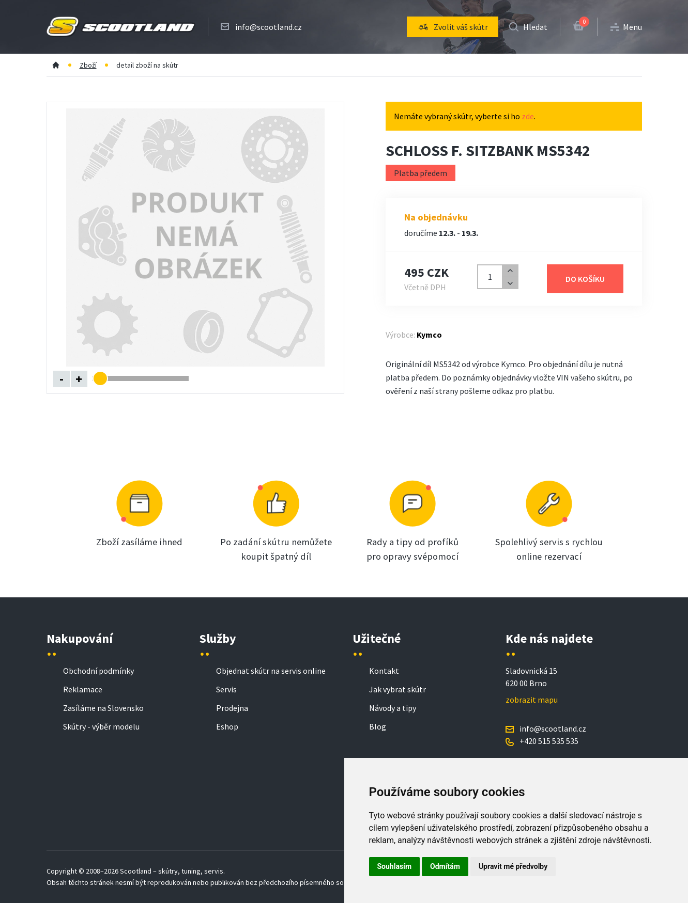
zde (528, 116)
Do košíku (585, 279)
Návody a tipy (392, 708)
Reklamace (82, 689)
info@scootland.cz (268, 27)
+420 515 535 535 (548, 741)
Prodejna (232, 708)
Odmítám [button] (445, 866)
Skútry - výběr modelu (101, 726)
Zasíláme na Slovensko (103, 708)
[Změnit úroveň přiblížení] (147, 378)
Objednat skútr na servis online (271, 671)
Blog (377, 726)
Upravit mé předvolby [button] (513, 866)
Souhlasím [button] (394, 866)
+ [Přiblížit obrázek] (78, 379)
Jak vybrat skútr (397, 689)
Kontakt (384, 671)
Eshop (227, 726)
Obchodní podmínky (98, 671)
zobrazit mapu (532, 699)
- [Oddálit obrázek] (61, 379)
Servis (226, 689)
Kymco (429, 334)
